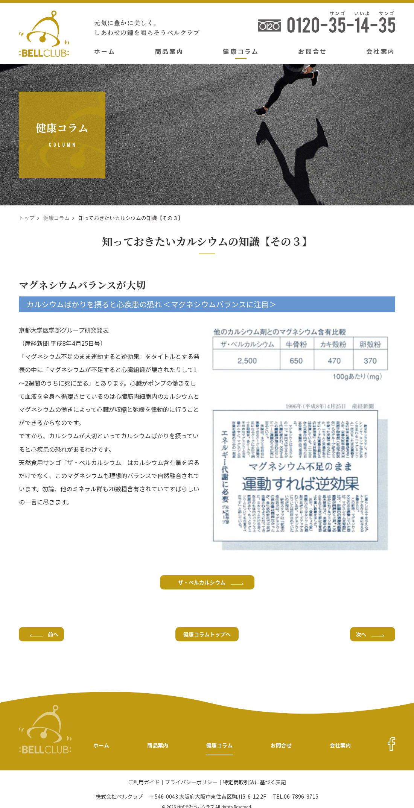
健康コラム (241, 51)
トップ (27, 218)
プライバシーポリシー (191, 782)
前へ (44, 634)
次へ (370, 634)
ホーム (105, 51)
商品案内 (169, 51)
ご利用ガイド (144, 782)
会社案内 (380, 51)
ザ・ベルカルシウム (211, 582)
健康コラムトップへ (207, 634)
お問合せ (312, 51)
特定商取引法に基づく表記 (254, 782)
